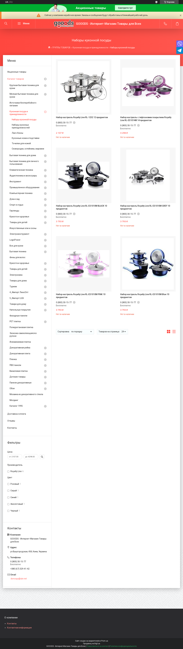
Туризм (13, 286)
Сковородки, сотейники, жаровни (28, 149)
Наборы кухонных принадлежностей (21, 126)
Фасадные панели (18, 315)
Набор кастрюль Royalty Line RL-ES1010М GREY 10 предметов (145, 207)
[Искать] (6, 23)
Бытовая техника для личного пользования (24, 162)
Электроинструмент (19, 234)
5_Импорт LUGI (17, 298)
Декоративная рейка (20, 347)
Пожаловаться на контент (97, 646)
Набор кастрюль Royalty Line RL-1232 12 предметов (82, 117)
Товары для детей (18, 222)
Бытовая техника (18, 251)
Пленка (13, 359)
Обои (12, 388)
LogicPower (15, 240)
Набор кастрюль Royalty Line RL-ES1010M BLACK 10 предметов (81, 207)
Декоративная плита (20, 353)
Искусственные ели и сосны (23, 228)
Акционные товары (16, 72)
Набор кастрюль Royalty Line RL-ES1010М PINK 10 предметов (80, 295)
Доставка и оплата (16, 414)
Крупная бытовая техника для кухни (24, 86)
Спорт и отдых (16, 205)
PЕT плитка (15, 321)
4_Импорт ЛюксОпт (19, 292)
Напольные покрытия (20, 310)
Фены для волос (17, 257)
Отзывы (11, 421)
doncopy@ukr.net (19, 578)
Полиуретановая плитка (21, 327)
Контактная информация (19, 627)
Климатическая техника (21, 170)
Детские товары (17, 377)
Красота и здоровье (19, 216)
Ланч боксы (17, 133)
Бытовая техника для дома (23, 155)
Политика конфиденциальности (123, 646)
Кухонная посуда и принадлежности (90, 47)
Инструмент (15, 181)
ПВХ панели (15, 365)
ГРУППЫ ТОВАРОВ (61, 47)
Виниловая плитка (19, 371)
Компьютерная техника (21, 193)
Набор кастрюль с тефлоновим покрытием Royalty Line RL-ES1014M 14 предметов (145, 118)
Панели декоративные (21, 382)
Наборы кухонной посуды (24, 119)
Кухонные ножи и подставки (25, 138)
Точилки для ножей (21, 143)
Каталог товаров (15, 79)
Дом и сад (15, 199)
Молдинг (14, 400)
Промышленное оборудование (24, 187)
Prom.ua (104, 641)
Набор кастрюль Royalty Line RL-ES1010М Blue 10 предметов (144, 295)
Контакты (12, 428)
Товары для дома (18, 280)
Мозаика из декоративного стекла (26, 394)
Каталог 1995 (16, 406)
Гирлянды (14, 211)
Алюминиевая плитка (20, 342)
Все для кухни (16, 246)
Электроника (16, 275)
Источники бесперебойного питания (23, 104)
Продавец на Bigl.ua (91, 644)
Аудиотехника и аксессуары (23, 175)
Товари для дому (18, 304)
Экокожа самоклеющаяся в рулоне (23, 334)
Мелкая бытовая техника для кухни (24, 95)
